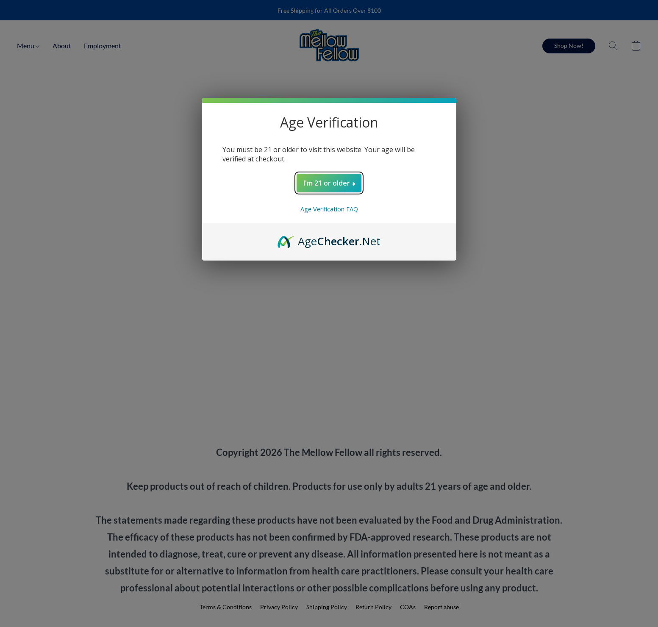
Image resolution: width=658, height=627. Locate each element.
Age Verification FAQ (329, 209)
